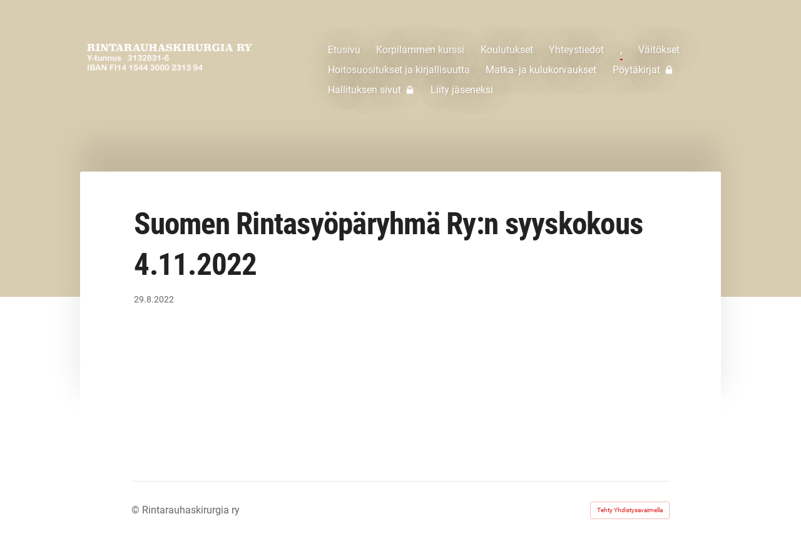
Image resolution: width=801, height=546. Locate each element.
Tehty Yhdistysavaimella (630, 510)
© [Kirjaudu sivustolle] (136, 510)
